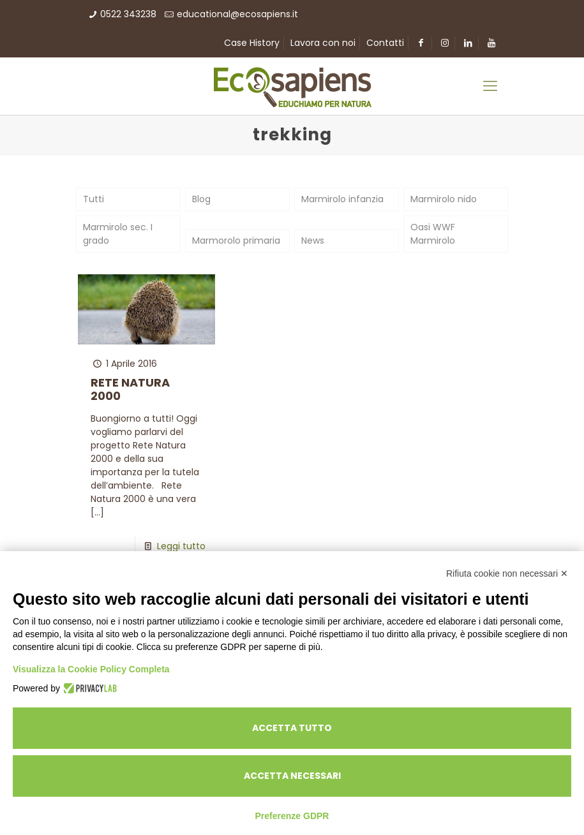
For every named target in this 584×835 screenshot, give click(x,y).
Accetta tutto (292, 727)
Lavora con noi (323, 42)
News (312, 240)
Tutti (93, 199)
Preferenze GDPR (292, 816)
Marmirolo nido (443, 199)
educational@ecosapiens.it (237, 14)
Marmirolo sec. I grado (118, 234)
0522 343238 (128, 14)
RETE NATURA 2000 (130, 389)
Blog (201, 199)
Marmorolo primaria (236, 240)
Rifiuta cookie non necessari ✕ (507, 573)
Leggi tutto (181, 546)
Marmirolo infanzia (342, 199)
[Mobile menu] (490, 86)
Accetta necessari (292, 775)
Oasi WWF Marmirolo (432, 234)
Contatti (385, 42)
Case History (252, 42)
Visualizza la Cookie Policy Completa (91, 669)
